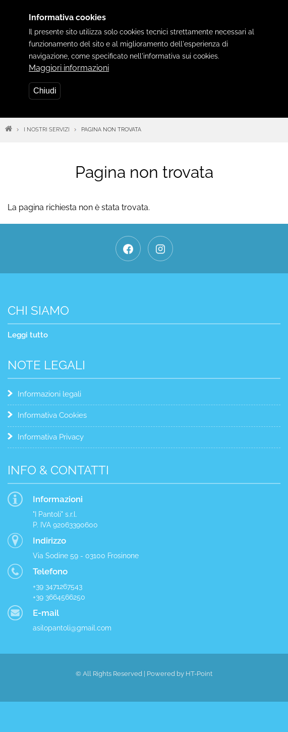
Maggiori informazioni (69, 59)
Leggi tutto (28, 334)
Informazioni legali (49, 394)
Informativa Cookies (52, 415)
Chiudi (44, 82)
